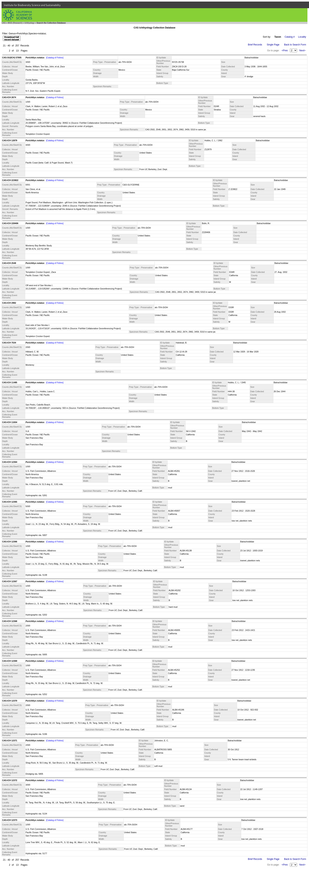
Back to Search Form (295, 44)
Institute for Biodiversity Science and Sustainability (32, 5)
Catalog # (290, 36)
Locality (302, 36)
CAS (4, 23)
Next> (302, 50)
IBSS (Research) (15, 23)
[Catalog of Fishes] (54, 57)
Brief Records (255, 44)
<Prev (285, 50)
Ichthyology (30, 23)
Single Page (273, 44)
